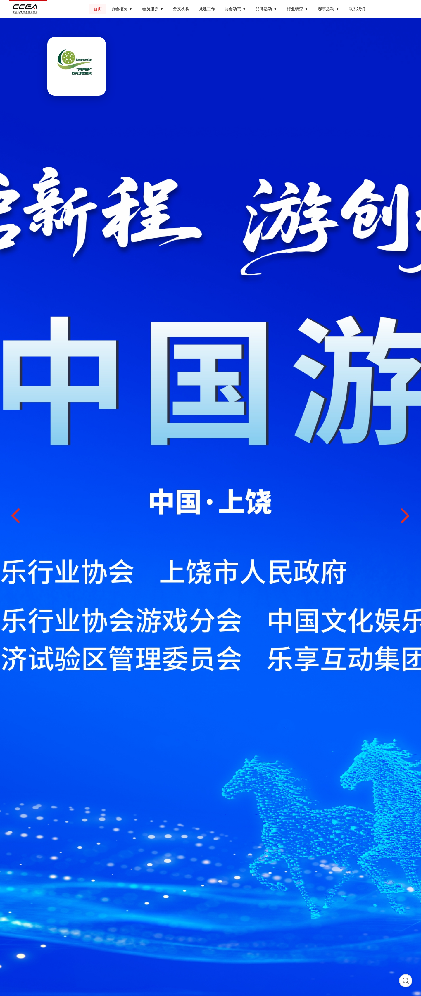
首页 (98, 8)
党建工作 (207, 8)
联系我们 (357, 8)
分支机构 (181, 8)
